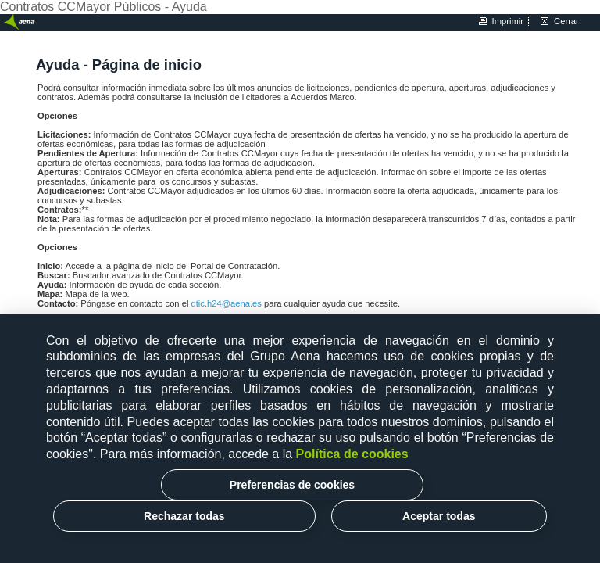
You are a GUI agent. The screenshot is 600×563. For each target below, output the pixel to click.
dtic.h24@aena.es (227, 303)
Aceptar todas (438, 516)
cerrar (566, 21)
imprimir (507, 21)
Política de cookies (352, 454)
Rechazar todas (184, 516)
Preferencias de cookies (292, 485)
